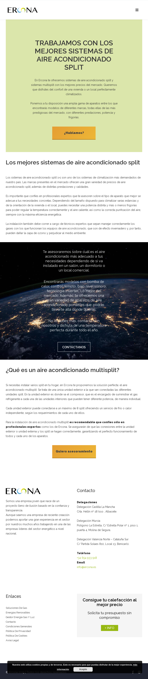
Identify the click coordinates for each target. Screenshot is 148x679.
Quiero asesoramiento (74, 450)
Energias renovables (18, 610)
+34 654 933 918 (87, 555)
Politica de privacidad (18, 628)
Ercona (68, 383)
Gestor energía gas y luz (20, 615)
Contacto (11, 619)
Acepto (83, 669)
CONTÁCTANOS (74, 346)
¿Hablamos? (74, 133)
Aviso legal (12, 638)
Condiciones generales (19, 624)
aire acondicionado (74, 227)
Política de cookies (16, 633)
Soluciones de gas (16, 605)
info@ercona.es (86, 565)
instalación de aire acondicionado (35, 420)
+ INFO (109, 626)
